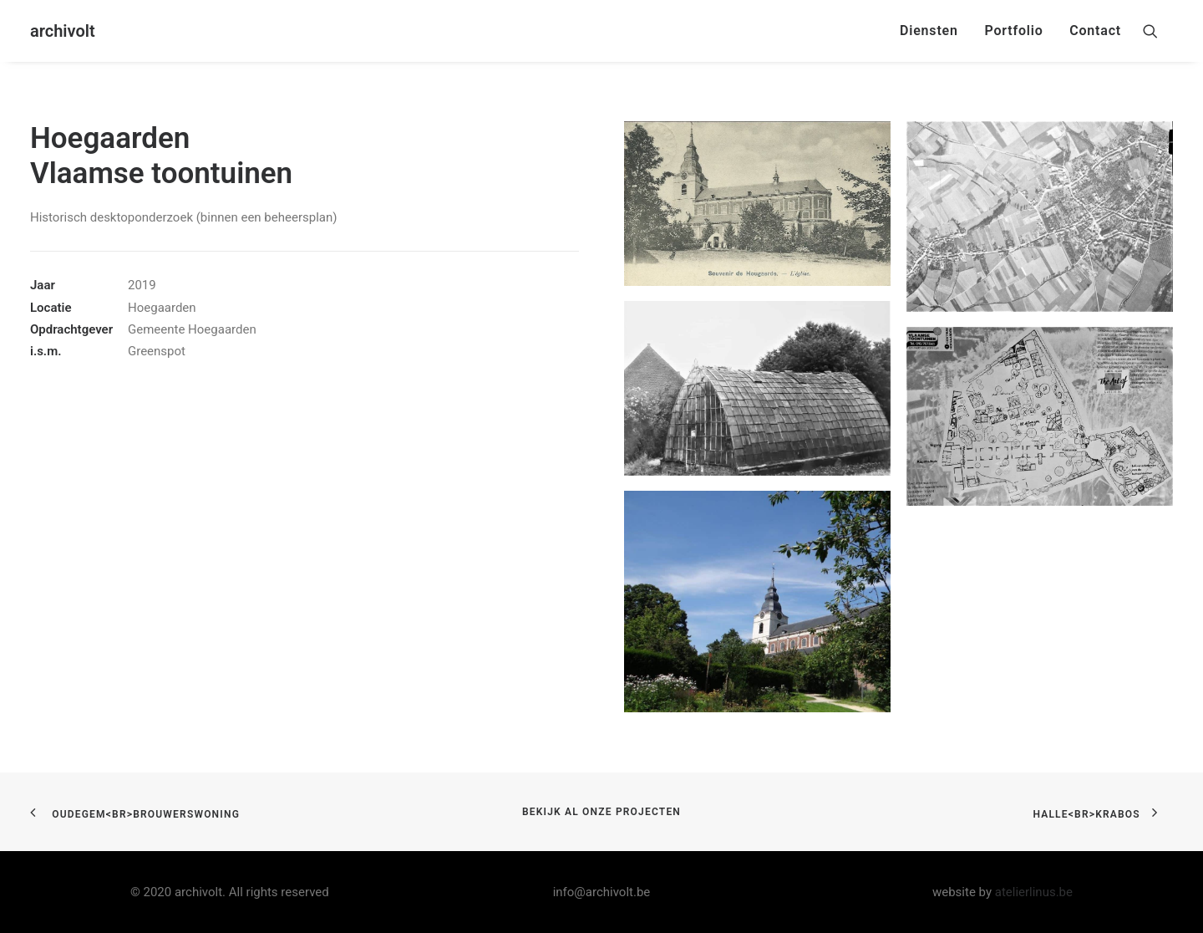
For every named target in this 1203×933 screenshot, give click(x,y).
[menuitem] (929, 31)
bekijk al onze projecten (601, 812)
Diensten (929, 30)
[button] (1158, 31)
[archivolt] (62, 31)
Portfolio (1013, 30)
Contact (1095, 30)
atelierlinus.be (1034, 892)
